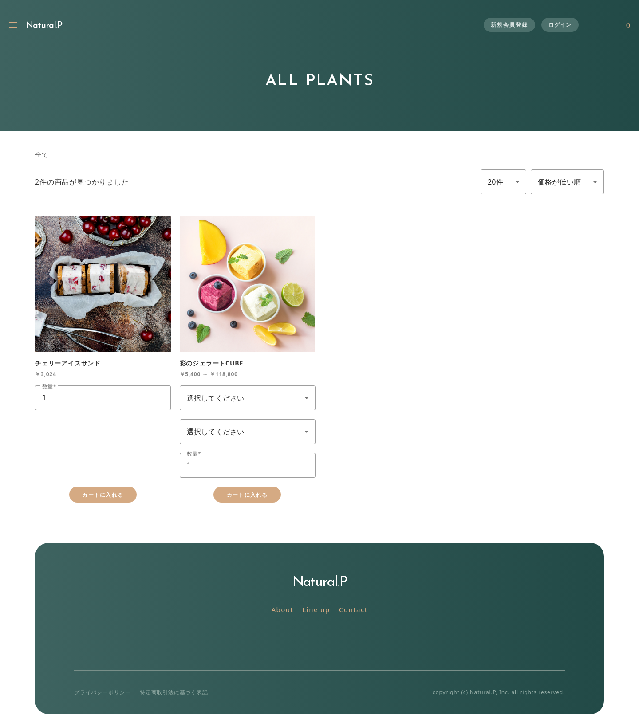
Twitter (299, 638)
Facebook (339, 638)
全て (41, 154)
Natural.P (44, 25)
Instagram (319, 638)
